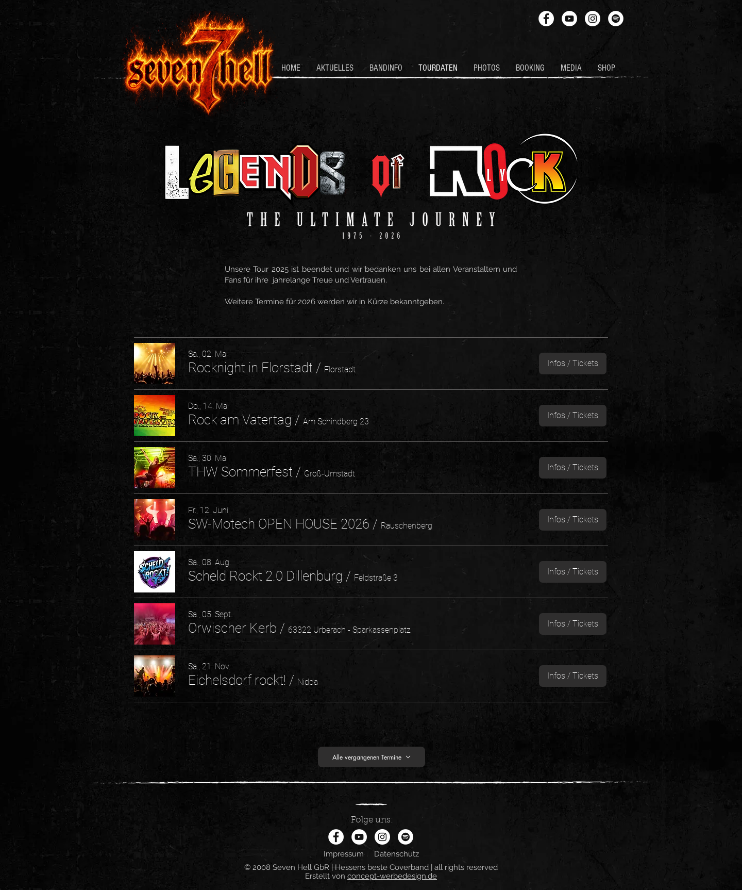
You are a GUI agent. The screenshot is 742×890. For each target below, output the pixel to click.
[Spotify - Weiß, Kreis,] (615, 18)
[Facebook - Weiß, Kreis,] (546, 18)
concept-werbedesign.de (392, 876)
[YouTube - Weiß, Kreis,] (569, 18)
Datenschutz (396, 854)
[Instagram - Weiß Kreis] (592, 18)
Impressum (344, 854)
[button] (250, 367)
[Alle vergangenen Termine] (371, 757)
